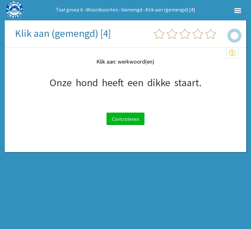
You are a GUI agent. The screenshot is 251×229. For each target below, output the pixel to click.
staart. (188, 82)
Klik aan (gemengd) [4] (170, 9)
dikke (158, 82)
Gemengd (131, 9)
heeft (113, 82)
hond (87, 82)
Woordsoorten (102, 9)
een (136, 82)
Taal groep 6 (69, 9)
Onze (60, 82)
